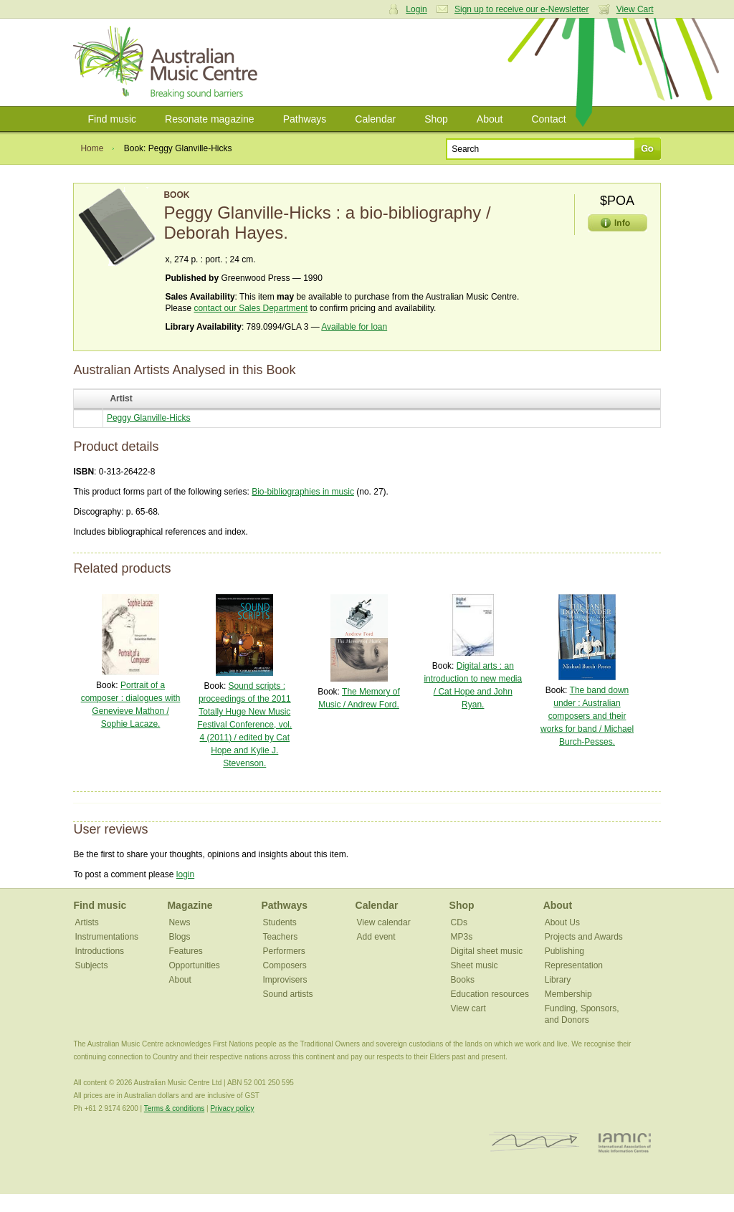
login (185, 874)
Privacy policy (232, 1108)
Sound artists (288, 994)
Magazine (189, 905)
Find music (111, 119)
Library (558, 980)
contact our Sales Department (251, 308)
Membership (568, 994)
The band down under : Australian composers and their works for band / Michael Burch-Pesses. (587, 716)
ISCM (534, 1142)
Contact (548, 119)
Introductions (99, 951)
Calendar (375, 119)
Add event (376, 937)
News (179, 922)
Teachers (280, 937)
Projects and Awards (584, 937)
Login (416, 9)
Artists (86, 922)
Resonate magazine (209, 119)
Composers (285, 965)
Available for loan (354, 327)
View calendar (384, 922)
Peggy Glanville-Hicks (149, 418)
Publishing (564, 951)
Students (280, 922)
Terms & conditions (174, 1108)
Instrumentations (106, 937)
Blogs (179, 937)
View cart (468, 1008)
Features (185, 951)
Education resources (490, 994)
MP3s (462, 937)
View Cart (635, 9)
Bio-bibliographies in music (303, 492)
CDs (459, 922)
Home (91, 148)
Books (463, 980)
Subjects (91, 965)
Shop (436, 119)
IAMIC (625, 1142)
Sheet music (474, 965)
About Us (562, 922)
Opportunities (193, 965)
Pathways (305, 119)
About (490, 119)
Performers (284, 951)
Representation (574, 965)
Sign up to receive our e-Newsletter (521, 9)
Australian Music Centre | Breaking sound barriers (168, 62)
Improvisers (285, 980)
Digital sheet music (487, 951)
